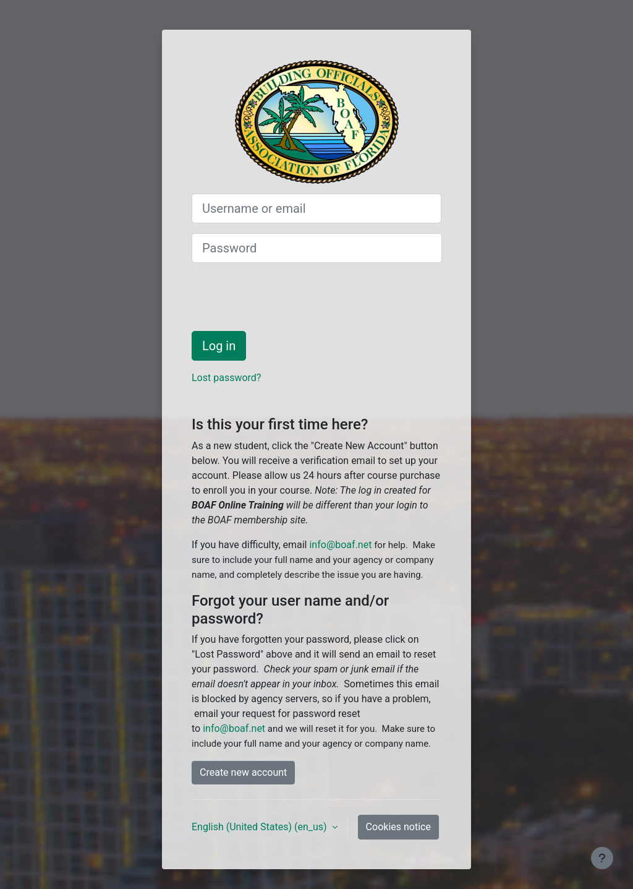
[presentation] (286, 297)
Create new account (243, 772)
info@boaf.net (340, 545)
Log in (219, 345)
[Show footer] (602, 858)
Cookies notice (398, 827)
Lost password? (226, 378)
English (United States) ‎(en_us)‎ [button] (260, 827)
